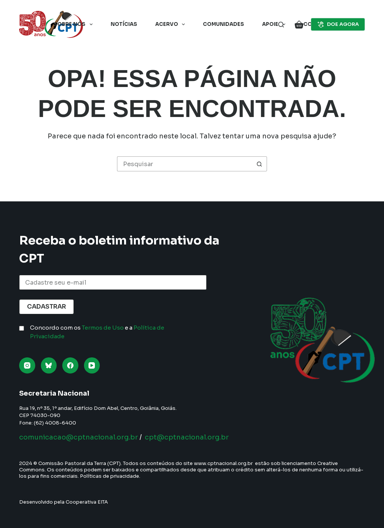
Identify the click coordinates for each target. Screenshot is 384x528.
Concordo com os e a (97, 332)
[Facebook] (70, 365)
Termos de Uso (103, 327)
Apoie (275, 24)
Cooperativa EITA (87, 502)
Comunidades (223, 24)
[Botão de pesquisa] (259, 163)
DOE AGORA (338, 24)
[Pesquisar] (281, 24)
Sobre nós (75, 24)
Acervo (171, 24)
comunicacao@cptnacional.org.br (78, 437)
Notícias (124, 24)
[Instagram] (27, 365)
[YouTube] (92, 365)
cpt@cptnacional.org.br (187, 437)
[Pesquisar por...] (184, 163)
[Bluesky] (49, 365)
